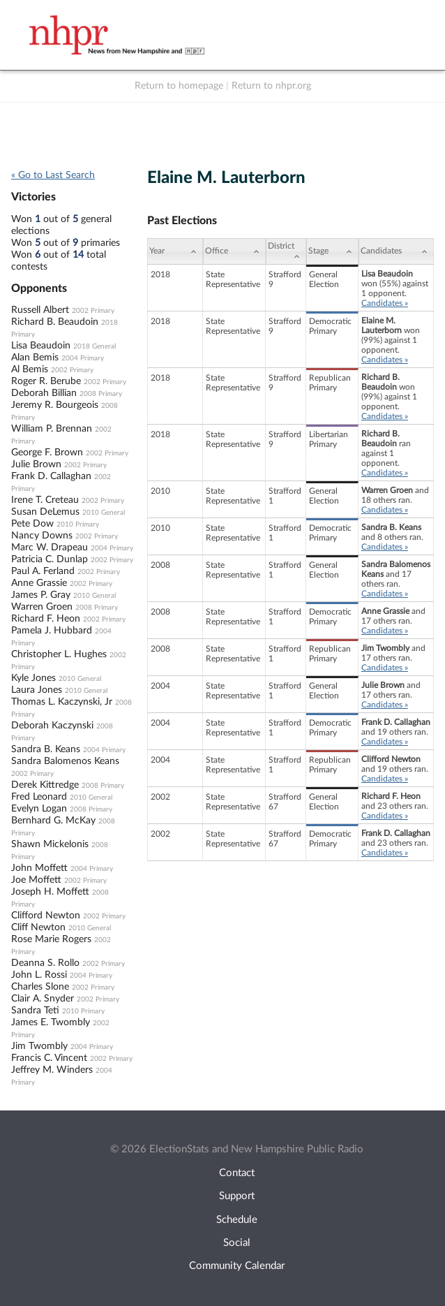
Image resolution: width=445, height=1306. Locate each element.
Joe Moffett (36, 880)
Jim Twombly (39, 1046)
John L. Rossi (39, 975)
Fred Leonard (39, 797)
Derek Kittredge (45, 785)
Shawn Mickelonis (50, 844)
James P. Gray (40, 595)
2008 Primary (101, 393)
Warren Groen (42, 607)
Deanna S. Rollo (45, 963)
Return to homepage (179, 86)
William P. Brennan (51, 429)
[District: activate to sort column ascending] (286, 251)
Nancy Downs (42, 536)
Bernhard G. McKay (53, 821)
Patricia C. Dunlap (49, 559)
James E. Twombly (50, 1022)
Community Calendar (237, 1266)
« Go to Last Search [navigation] (53, 175)
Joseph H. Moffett (50, 892)
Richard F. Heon (45, 619)
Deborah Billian (44, 393)
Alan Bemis (35, 357)
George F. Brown (47, 452)
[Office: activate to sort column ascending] (234, 251)
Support (237, 1196)
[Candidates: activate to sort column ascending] (396, 251)
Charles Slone (40, 987)
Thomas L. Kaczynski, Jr (61, 702)
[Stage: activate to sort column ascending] (332, 251)
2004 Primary (82, 358)
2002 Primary (93, 310)
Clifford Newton (45, 915)
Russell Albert (40, 310)
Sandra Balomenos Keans (65, 761)
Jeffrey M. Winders (52, 1070)
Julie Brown (36, 464)
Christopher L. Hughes (59, 654)
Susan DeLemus (45, 512)
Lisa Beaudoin (40, 346)
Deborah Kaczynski (52, 726)
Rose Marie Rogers (51, 939)
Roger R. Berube (46, 381)
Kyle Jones (33, 678)
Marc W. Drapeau (49, 547)
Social (236, 1243)
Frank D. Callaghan (51, 476)
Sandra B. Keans (45, 749)
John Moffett (39, 868)
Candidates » (384, 303)
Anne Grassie (39, 583)
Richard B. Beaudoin (54, 322)
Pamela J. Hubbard (51, 631)
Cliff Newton (38, 927)
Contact (237, 1173)
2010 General (103, 512)
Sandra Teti (35, 1010)
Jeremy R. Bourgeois (54, 405)
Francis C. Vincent (49, 1058)
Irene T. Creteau (45, 500)
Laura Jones (36, 690)
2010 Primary (77, 524)
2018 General (94, 346)
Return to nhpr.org (271, 86)
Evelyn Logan (39, 809)
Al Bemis (29, 369)
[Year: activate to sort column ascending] (175, 251)
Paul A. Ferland (43, 571)
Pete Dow (32, 524)
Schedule (236, 1220)
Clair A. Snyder (42, 999)
